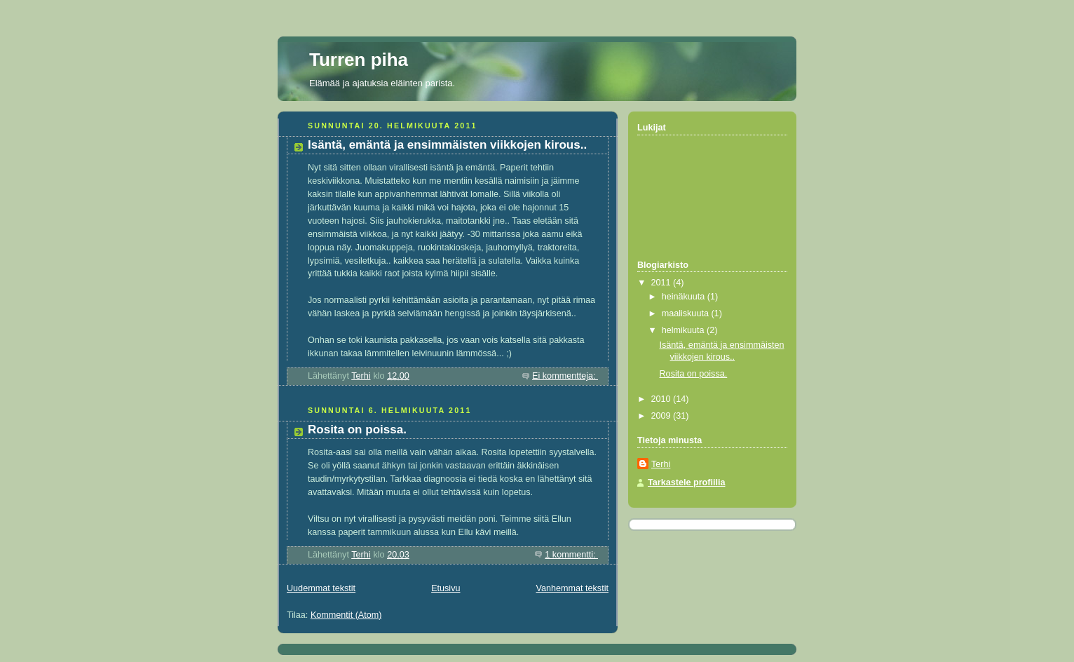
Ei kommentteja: (565, 376)
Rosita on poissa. (357, 429)
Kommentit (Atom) (346, 615)
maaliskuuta (687, 313)
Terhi (660, 464)
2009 (662, 416)
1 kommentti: (571, 555)
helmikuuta (684, 330)
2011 (662, 283)
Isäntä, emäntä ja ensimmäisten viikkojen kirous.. (447, 144)
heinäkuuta (684, 297)
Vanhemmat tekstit (572, 588)
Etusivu (445, 588)
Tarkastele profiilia (687, 482)
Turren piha (358, 59)
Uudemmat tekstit (321, 588)
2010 (662, 399)
